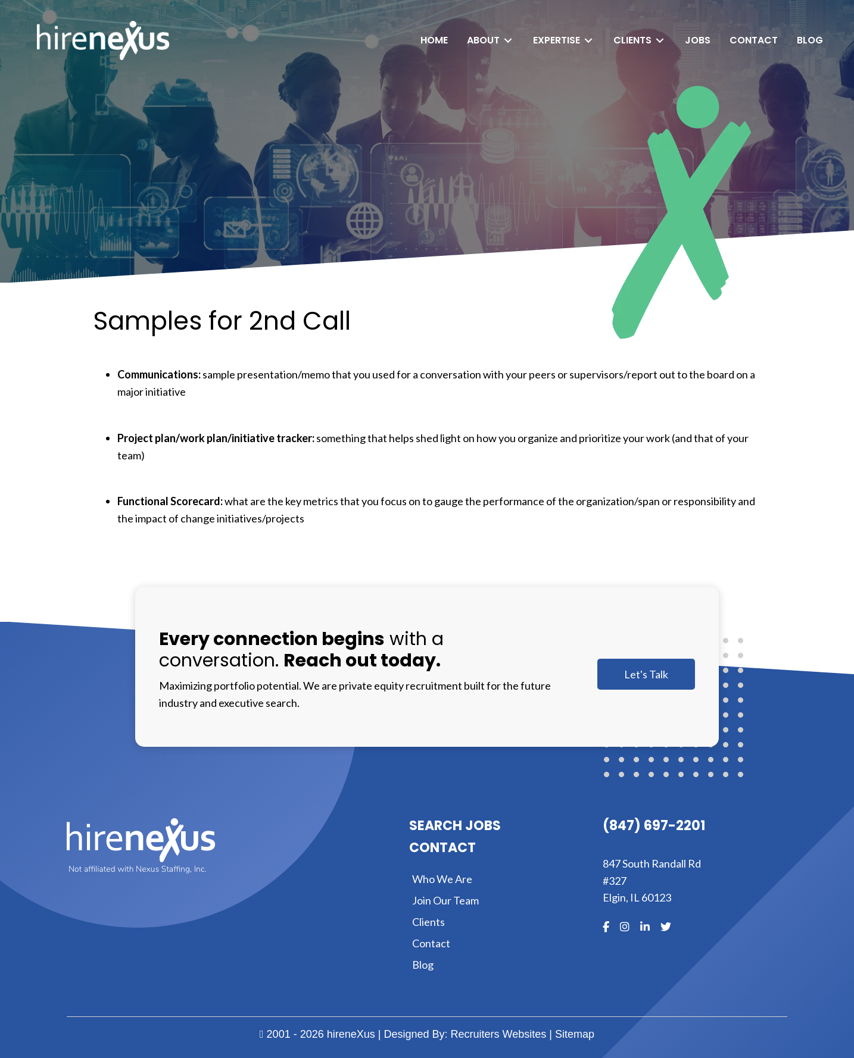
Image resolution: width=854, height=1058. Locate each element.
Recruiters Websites (499, 1034)
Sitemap (574, 1034)
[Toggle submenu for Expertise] (588, 41)
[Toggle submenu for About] (508, 41)
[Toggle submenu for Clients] (660, 41)
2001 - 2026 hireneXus (317, 1034)
